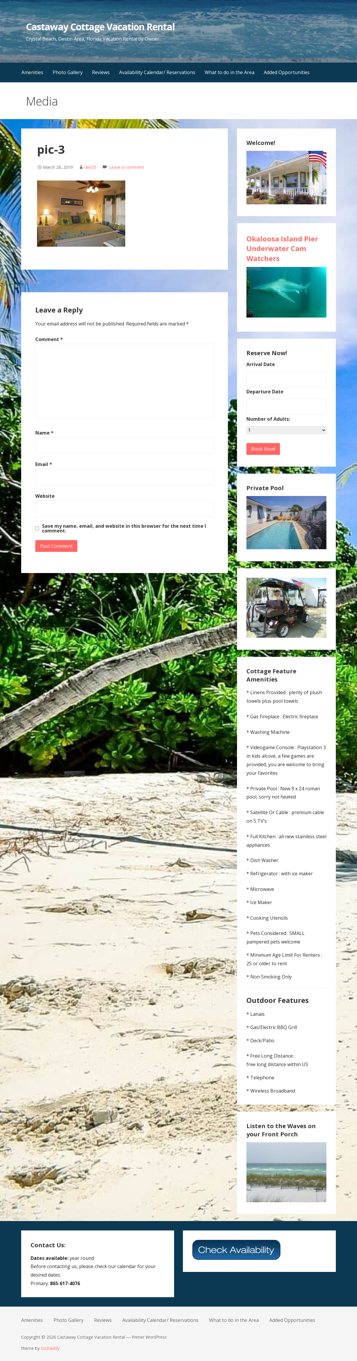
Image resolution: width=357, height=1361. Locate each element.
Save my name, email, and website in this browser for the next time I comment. (124, 528)
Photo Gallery (68, 72)
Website (45, 496)
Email (43, 464)
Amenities (32, 72)
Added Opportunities (287, 72)
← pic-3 (29, 281)
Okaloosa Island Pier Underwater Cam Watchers (282, 248)
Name (44, 433)
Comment (49, 339)
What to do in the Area (229, 72)
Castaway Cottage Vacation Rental (100, 26)
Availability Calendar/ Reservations (157, 72)
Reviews (101, 72)
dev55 (90, 167)
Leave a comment (126, 167)
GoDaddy (50, 1348)
